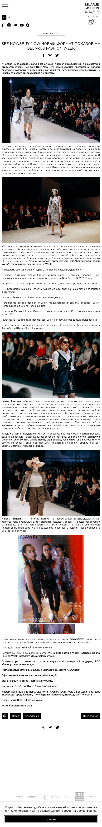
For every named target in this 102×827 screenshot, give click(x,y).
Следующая (32, 716)
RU (4, 17)
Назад (15, 716)
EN (9, 17)
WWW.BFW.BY (43, 647)
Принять (51, 819)
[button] (97, 537)
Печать (5, 716)
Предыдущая (90, 716)
